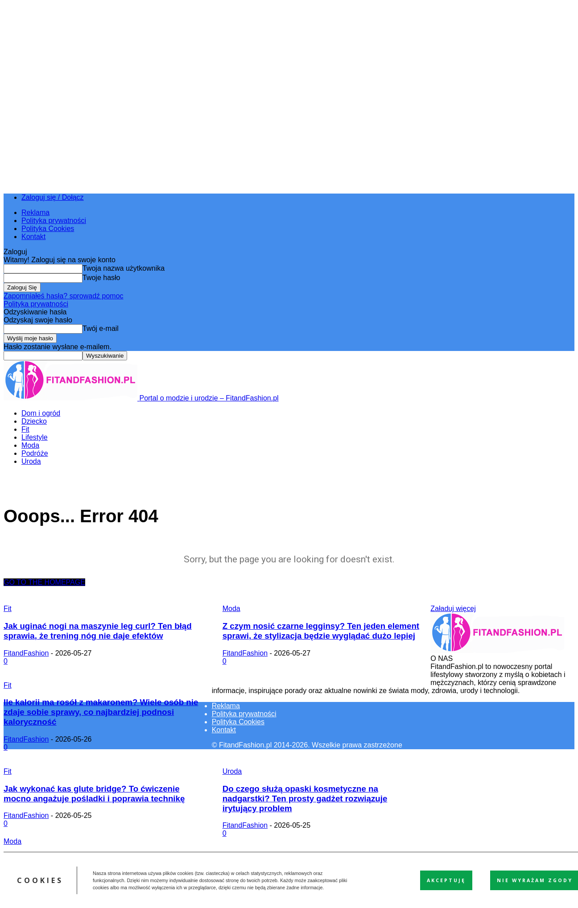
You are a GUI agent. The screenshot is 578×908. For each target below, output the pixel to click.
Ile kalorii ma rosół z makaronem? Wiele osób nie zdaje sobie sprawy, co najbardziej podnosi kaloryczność (101, 712)
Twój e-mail (101, 328)
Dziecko (34, 421)
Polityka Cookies (47, 228)
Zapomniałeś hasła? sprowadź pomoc (64, 296)
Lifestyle (34, 437)
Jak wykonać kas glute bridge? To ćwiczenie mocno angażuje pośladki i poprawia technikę (94, 793)
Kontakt (33, 236)
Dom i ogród (40, 413)
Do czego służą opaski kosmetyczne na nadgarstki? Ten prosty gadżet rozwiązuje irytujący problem (305, 798)
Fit (25, 429)
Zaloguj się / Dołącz (52, 197)
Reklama (35, 212)
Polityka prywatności (53, 220)
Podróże (34, 453)
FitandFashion (26, 653)
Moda (30, 445)
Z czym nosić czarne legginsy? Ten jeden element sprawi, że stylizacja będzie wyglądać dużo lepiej (321, 630)
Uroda (31, 461)
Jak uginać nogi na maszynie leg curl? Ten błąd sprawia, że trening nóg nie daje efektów (98, 630)
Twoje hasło (101, 277)
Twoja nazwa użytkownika (124, 268)
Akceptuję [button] (446, 880)
